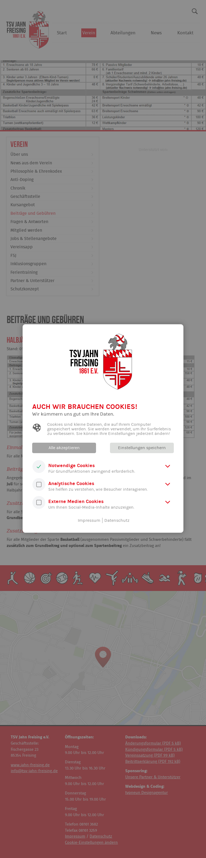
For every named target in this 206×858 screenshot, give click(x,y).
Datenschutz (117, 520)
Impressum (89, 520)
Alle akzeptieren (64, 447)
